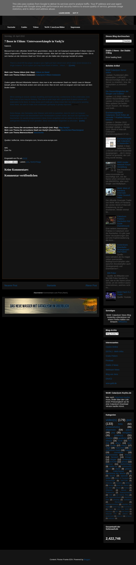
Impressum (75, 27)
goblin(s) (118, 435)
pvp (113, 432)
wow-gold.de (111, 383)
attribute (128, 483)
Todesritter (119, 448)
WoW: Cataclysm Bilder (55, 27)
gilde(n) (128, 469)
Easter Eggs (116, 507)
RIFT (117, 511)
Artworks (109, 490)
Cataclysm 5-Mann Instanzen (48, 75)
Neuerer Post (10, 285)
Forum (111, 509)
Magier (113, 459)
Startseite (11, 27)
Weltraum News (112, 370)
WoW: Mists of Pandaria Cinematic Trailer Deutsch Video (123, 193)
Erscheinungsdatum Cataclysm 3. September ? (124, 140)
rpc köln (109, 488)
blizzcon (109, 464)
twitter (108, 478)
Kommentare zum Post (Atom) (55, 293)
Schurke (113, 462)
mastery (119, 483)
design (111, 485)
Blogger (87, 559)
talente (118, 488)
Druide (113, 445)
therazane (119, 502)
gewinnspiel (110, 516)
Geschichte (39, 133)
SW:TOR (124, 481)
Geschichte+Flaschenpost (72, 130)
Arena (126, 488)
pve (27, 162)
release (109, 441)
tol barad (128, 516)
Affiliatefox (122, 322)
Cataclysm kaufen (122, 397)
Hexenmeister (112, 455)
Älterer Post (91, 285)
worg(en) (127, 432)
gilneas (124, 462)
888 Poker (111, 273)
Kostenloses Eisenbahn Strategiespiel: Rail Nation (123, 248)
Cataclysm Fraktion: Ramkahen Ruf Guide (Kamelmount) (123, 221)
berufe (112, 476)
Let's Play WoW (123, 509)
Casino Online (112, 347)
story (129, 443)
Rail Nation (125, 511)
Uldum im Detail (42, 72)
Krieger (128, 457)
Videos (36, 27)
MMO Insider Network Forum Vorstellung (124, 164)
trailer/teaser (118, 471)
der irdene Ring (122, 495)
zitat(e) (109, 438)
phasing (116, 500)
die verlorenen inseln (119, 449)
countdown (118, 452)
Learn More (64, 13)
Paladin (128, 450)
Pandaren (109, 511)
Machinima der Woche (116, 473)
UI (131, 473)
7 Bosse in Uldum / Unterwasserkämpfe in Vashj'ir (34, 41)
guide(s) (122, 438)
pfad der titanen (123, 485)
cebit (110, 495)
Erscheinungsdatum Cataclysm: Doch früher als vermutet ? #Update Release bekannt (118, 116)
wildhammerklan (112, 504)
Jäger (108, 448)
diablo (117, 469)
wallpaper (111, 518)
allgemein (111, 429)
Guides (24, 27)
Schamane (127, 459)
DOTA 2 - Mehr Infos (114, 351)
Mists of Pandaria (122, 478)
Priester (128, 455)
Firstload (109, 360)
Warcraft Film (111, 514)
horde (120, 441)
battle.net (113, 466)
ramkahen (128, 500)
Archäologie (110, 481)
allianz (118, 443)
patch (129, 429)
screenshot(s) (113, 427)
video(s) (111, 420)
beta (120, 424)
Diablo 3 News (112, 365)
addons (125, 514)
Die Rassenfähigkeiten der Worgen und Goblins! (117, 92)
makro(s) (120, 516)
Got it (75, 13)
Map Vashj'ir (64, 128)
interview (109, 483)
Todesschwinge (126, 493)
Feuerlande (128, 507)
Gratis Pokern (112, 356)
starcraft (124, 476)
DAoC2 (109, 379)
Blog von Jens (112, 374)
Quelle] (82, 121)
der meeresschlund (113, 497)
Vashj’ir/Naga (35, 162)
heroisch (114, 457)
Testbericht (110, 493)
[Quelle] (72, 65)
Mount (123, 490)
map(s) (124, 445)
